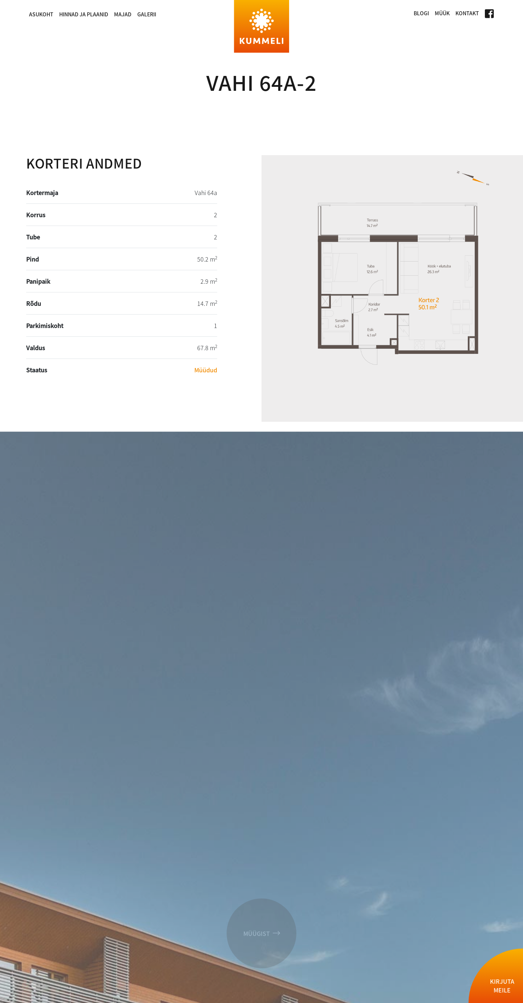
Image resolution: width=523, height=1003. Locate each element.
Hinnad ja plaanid (83, 14)
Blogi (421, 13)
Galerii (146, 14)
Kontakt (467, 13)
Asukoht (41, 14)
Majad (122, 14)
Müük (442, 13)
